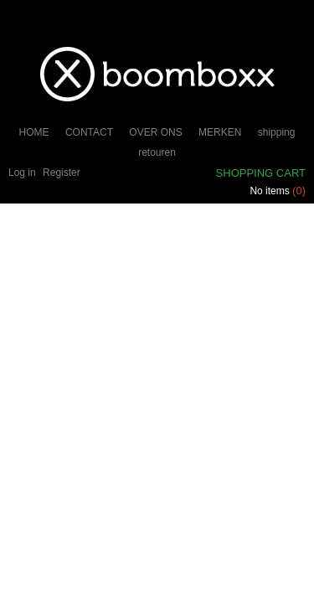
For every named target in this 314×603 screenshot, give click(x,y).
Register (61, 172)
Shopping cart (261, 173)
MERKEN (219, 132)
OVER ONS (155, 132)
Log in (22, 172)
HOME (34, 132)
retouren (157, 152)
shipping (277, 132)
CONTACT (89, 132)
